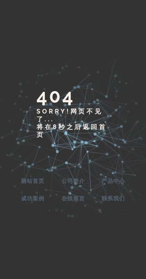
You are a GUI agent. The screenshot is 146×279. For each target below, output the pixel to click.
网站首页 (32, 181)
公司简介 (73, 181)
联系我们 (113, 198)
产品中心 (113, 181)
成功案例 (32, 198)
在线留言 (73, 198)
